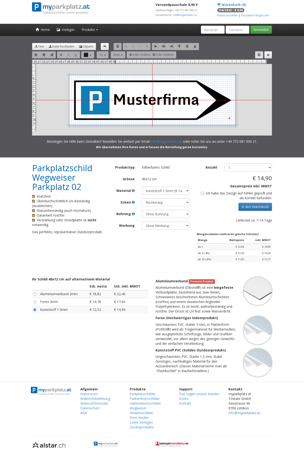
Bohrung (125, 214)
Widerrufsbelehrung (95, 398)
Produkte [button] (90, 29)
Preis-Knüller (139, 417)
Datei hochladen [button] (61, 46)
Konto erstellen (227, 15)
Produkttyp (125, 167)
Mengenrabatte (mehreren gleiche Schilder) (228, 234)
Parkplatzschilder (143, 394)
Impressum (89, 394)
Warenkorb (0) (231, 4)
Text (39, 46)
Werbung (127, 225)
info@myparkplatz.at (185, 15)
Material (125, 190)
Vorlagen (66, 29)
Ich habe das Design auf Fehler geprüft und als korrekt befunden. (236, 195)
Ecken (128, 202)
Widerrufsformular (94, 403)
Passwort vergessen (255, 15)
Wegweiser (138, 408)
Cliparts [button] (86, 46)
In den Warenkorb (255, 206)
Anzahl (211, 167)
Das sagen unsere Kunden (199, 394)
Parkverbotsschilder (145, 398)
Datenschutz (90, 408)
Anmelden (261, 29)
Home (43, 29)
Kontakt (185, 403)
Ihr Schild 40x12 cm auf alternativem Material (71, 279)
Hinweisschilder (141, 413)
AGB (83, 413)
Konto (184, 398)
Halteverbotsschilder (145, 403)
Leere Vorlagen (141, 422)
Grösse (129, 179)
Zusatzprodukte (142, 427)
